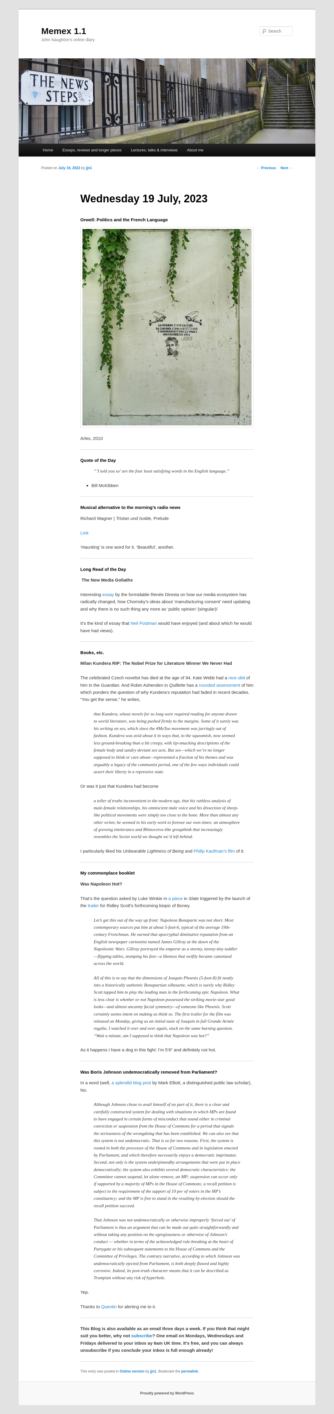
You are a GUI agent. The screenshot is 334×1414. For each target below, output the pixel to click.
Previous (266, 168)
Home (48, 150)
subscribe (141, 1335)
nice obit (236, 677)
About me (195, 150)
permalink (189, 1371)
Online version (132, 1371)
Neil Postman (144, 623)
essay (108, 594)
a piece (175, 898)
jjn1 (89, 168)
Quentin (109, 1306)
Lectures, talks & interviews (154, 150)
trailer (93, 905)
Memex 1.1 (63, 31)
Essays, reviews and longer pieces (91, 150)
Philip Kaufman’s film (214, 850)
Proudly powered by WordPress (167, 1393)
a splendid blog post (131, 1082)
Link (84, 532)
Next (287, 168)
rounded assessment (219, 685)
